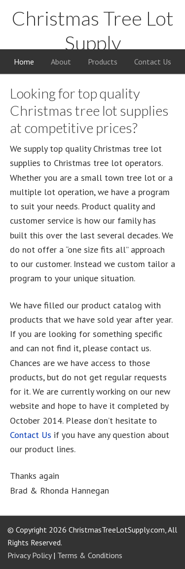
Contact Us (30, 434)
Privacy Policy (29, 555)
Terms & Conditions (89, 555)
